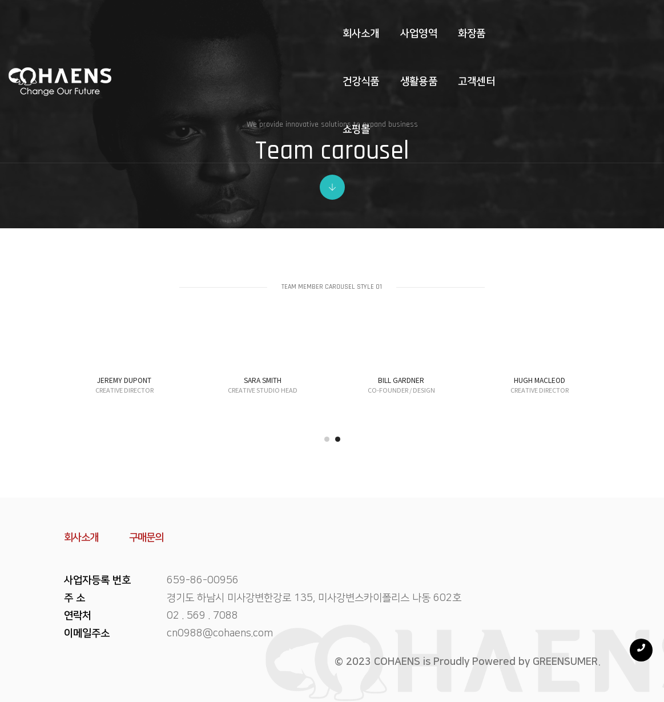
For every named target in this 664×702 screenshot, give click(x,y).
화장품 (279, 24)
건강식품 (332, 24)
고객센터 (447, 24)
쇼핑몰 (500, 24)
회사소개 (168, 24)
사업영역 (225, 24)
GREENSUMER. (567, 662)
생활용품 (389, 24)
